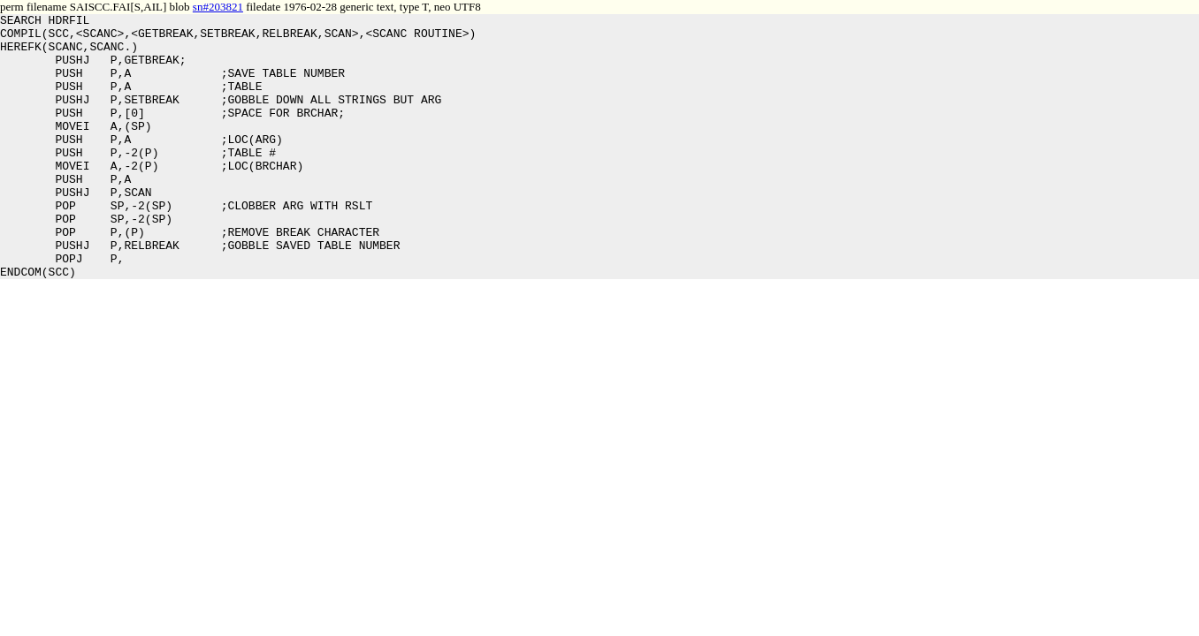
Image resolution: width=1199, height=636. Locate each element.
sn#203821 (218, 6)
